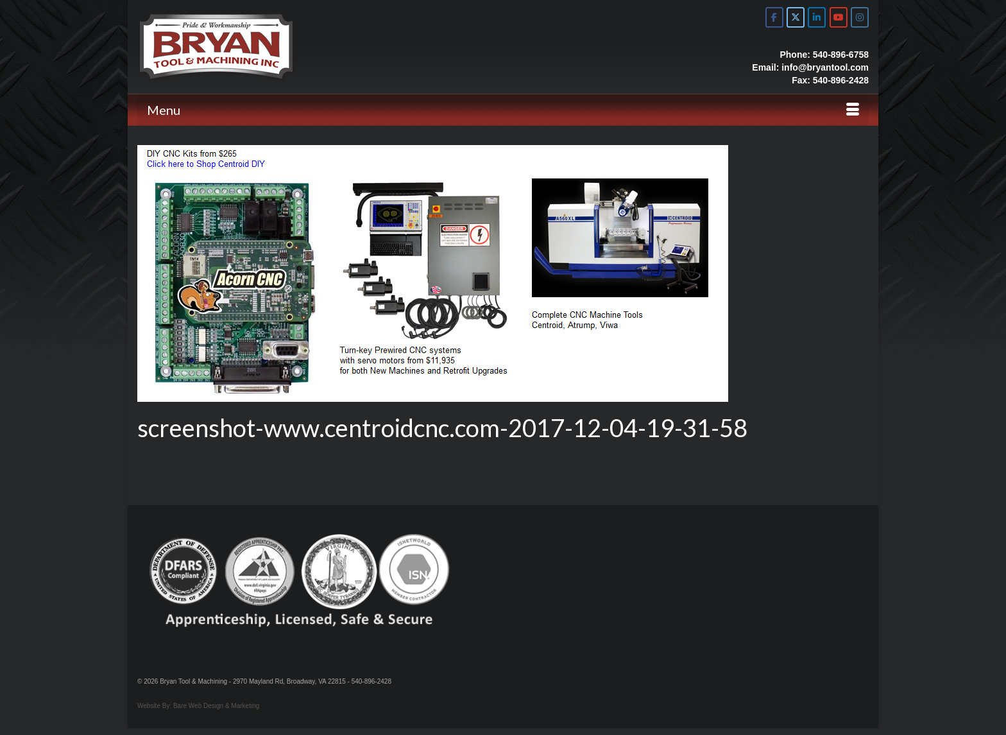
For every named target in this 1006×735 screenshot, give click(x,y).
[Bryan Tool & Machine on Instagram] (860, 17)
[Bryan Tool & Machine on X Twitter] (796, 17)
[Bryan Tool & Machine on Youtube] (839, 17)
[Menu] (503, 110)
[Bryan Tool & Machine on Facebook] (774, 17)
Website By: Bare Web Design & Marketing (198, 705)
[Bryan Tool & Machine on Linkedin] (817, 17)
